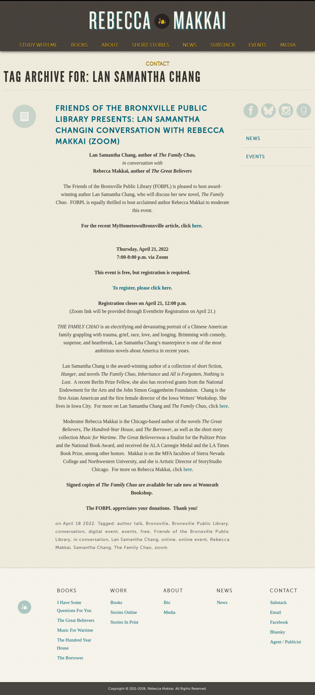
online (168, 539)
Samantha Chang (92, 547)
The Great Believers (75, 620)
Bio (166, 602)
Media (284, 44)
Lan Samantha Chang (134, 539)
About (111, 44)
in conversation (91, 539)
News (188, 44)
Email (275, 612)
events (129, 531)
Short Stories (150, 44)
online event (193, 539)
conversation (70, 531)
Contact (158, 63)
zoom (161, 547)
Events (254, 44)
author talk (129, 523)
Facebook (279, 622)
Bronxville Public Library (200, 523)
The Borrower (70, 657)
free (145, 531)
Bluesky (277, 631)
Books (81, 44)
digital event (103, 531)
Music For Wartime (75, 630)
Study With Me (41, 44)
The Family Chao (133, 547)
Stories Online (123, 612)
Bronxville (157, 523)
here (196, 225)
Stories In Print (124, 622)
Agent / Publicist (285, 641)
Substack (220, 44)
